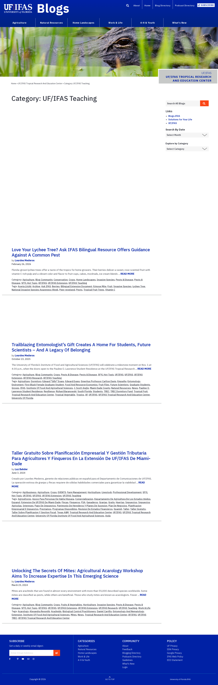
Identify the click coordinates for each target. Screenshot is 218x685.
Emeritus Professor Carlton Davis (98, 381)
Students (98, 391)
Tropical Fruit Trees (94, 289)
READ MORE (127, 273)
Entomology (133, 381)
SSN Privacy (173, 649)
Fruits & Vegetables (71, 604)
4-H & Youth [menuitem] (147, 22)
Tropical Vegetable (65, 394)
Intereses (28, 505)
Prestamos (45, 509)
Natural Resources (121, 388)
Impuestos (131, 502)
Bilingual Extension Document (76, 286)
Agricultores (24, 499)
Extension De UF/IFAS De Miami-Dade (41, 502)
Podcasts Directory (131, 656)
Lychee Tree (138, 286)
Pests (79, 289)
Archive (36, 286)
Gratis (111, 502)
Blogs (53, 8)
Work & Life (144, 608)
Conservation (61, 279)
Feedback (127, 649)
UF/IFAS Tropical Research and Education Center (40, 83)
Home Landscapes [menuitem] (83, 22)
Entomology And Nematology (128, 611)
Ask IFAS (46, 286)
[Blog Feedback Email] (28, 659)
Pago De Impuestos (45, 505)
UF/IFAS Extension (57, 283)
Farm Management (77, 492)
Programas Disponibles (64, 509)
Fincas (65, 502)
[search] (204, 103)
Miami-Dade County (100, 388)
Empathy (121, 381)
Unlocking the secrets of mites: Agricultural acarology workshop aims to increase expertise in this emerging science (77, 573)
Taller (126, 509)
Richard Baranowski (66, 391)
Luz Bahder (21, 469)
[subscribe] (56, 653)
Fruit (109, 286)
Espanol (16, 502)
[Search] (127, 6)
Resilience (49, 391)
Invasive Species (106, 279)
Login (124, 667)
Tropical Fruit (141, 391)
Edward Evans (72, 381)
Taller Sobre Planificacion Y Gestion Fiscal (34, 512)
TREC (106, 391)
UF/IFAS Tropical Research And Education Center (124, 394)
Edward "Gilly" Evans (53, 381)
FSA (83, 502)
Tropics (80, 394)
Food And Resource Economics (81, 384)
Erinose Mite (99, 286)
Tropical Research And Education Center (33, 394)
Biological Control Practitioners (79, 611)
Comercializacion (84, 499)
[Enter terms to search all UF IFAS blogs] (183, 103)
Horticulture (94, 492)
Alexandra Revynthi (40, 611)
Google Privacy (174, 653)
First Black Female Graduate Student (44, 384)
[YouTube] (23, 659)
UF (86, 394)
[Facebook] (9, 659)
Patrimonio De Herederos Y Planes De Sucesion (82, 505)
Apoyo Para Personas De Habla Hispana (53, 499)
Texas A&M (63, 512)
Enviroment (18, 384)
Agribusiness (29, 492)
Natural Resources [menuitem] (51, 22)
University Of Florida (22, 398)
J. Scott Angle (81, 388)
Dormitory (36, 381)
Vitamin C (110, 289)
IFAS (22, 388)
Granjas (103, 502)
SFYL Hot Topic (29, 283)
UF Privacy (172, 645)
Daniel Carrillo (104, 611)
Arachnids (56, 611)
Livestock (107, 492)
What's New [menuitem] (179, 22)
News (135, 388)
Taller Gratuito (138, 509)
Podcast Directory (185, 5)
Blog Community (44, 279)
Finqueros (75, 502)
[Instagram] (33, 659)
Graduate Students (140, 384)
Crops (72, 279)
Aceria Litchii (24, 286)
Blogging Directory (131, 653)
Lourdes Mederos (24, 260)
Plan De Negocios (117, 505)
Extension (17, 614)
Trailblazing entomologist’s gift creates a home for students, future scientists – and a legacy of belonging (81, 347)
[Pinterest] (17, 659)
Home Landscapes (86, 279)
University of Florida (178, 679)
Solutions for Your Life (180, 119)
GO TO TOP (109, 679)
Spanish (118, 509)
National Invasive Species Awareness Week (35, 289)
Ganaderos (92, 502)
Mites (74, 614)
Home (147, 5)
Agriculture (28, 279)
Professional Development (127, 492)
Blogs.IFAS (174, 116)
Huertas (120, 502)
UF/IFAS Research (32, 378)
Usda (108, 515)
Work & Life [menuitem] (115, 22)
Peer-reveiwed (67, 289)
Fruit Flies (104, 384)
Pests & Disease (124, 279)
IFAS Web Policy (175, 656)
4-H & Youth (84, 660)
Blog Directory (162, 5)
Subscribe (207, 5)
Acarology (23, 611)
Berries (56, 286)
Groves (15, 388)
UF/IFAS (42, 283)
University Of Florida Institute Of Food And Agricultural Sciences (70, 515)
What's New (128, 663)
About (136, 5)
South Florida (85, 391)
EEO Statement (175, 660)
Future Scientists (119, 384)
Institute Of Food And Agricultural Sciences (49, 388)
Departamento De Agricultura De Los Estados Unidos (122, 499)
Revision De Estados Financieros (95, 509)
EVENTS (62, 492)
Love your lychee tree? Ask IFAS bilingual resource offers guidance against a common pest (81, 252)
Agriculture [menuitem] (20, 22)
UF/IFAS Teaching (78, 283)
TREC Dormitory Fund (121, 391)
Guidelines (127, 660)
